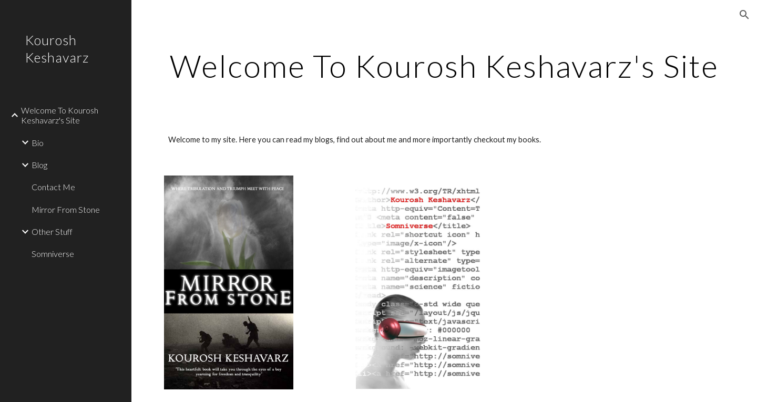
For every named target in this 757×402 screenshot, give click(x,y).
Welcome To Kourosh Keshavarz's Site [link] (59, 115)
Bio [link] (38, 143)
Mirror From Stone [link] (66, 209)
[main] (444, 65)
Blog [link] (39, 165)
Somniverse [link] (53, 254)
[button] (744, 14)
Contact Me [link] (53, 187)
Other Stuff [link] (52, 231)
